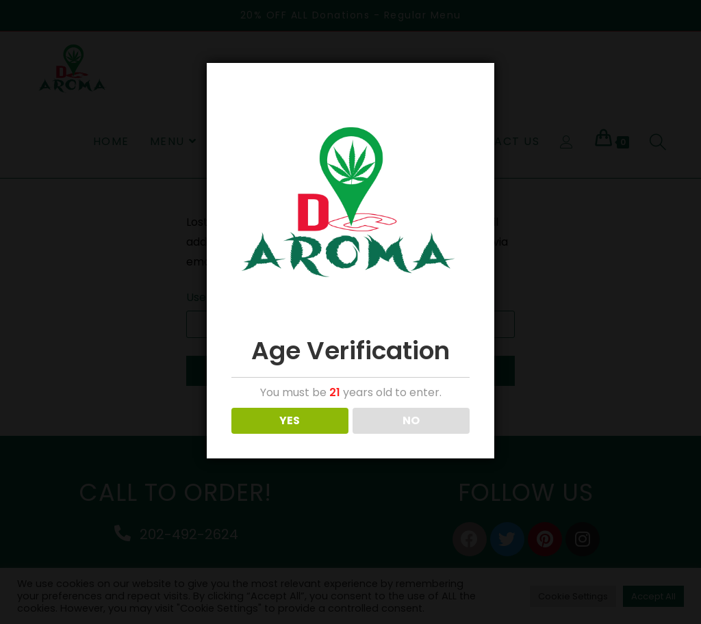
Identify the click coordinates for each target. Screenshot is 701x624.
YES (289, 420)
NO (411, 420)
